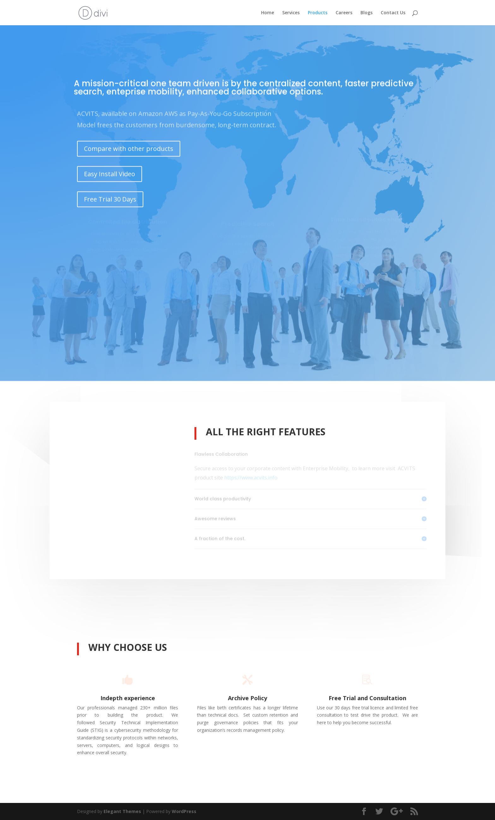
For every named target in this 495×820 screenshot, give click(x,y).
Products (317, 12)
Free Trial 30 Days (110, 192)
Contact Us (393, 12)
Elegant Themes (122, 811)
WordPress (184, 811)
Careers (344, 12)
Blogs (367, 12)
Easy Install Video (109, 167)
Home (267, 12)
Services (291, 12)
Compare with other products (128, 142)
